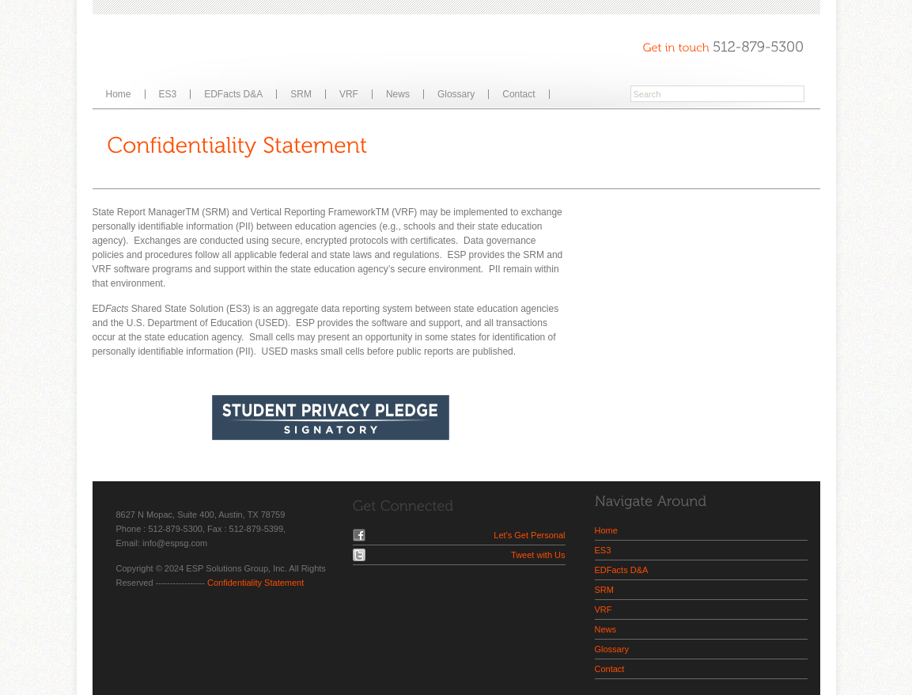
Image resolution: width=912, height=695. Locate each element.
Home (118, 94)
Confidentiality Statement (255, 582)
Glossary (456, 94)
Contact (518, 94)
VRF (348, 94)
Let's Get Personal (529, 535)
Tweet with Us (538, 555)
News (398, 94)
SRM (301, 94)
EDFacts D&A (233, 94)
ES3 (168, 94)
